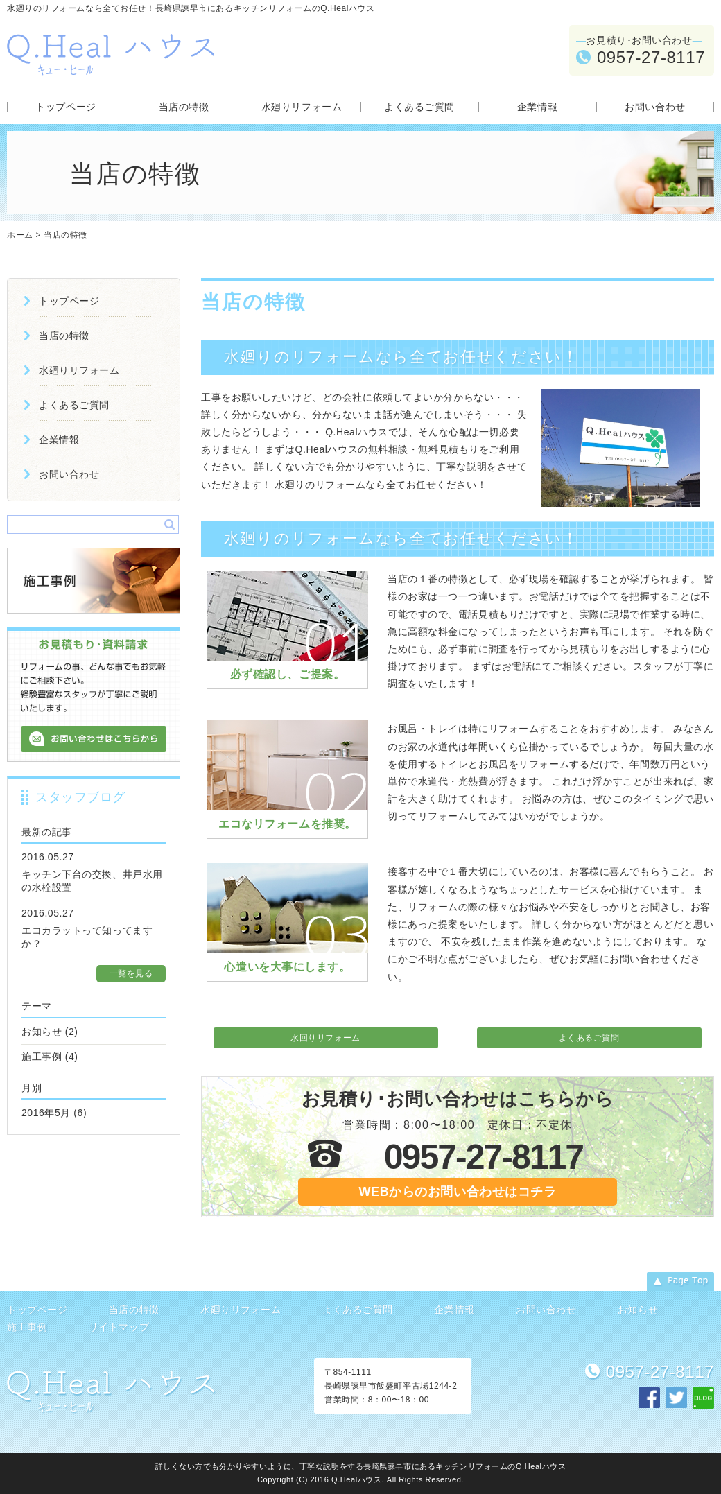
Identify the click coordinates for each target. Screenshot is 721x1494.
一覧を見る (131, 973)
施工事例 (41, 1056)
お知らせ (41, 1031)
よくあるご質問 (419, 106)
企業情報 (537, 106)
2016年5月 (46, 1112)
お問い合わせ (655, 106)
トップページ (65, 106)
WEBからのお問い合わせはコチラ (458, 1192)
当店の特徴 (184, 106)
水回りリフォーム (325, 1038)
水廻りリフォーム (301, 106)
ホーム (20, 235)
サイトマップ (119, 1326)
